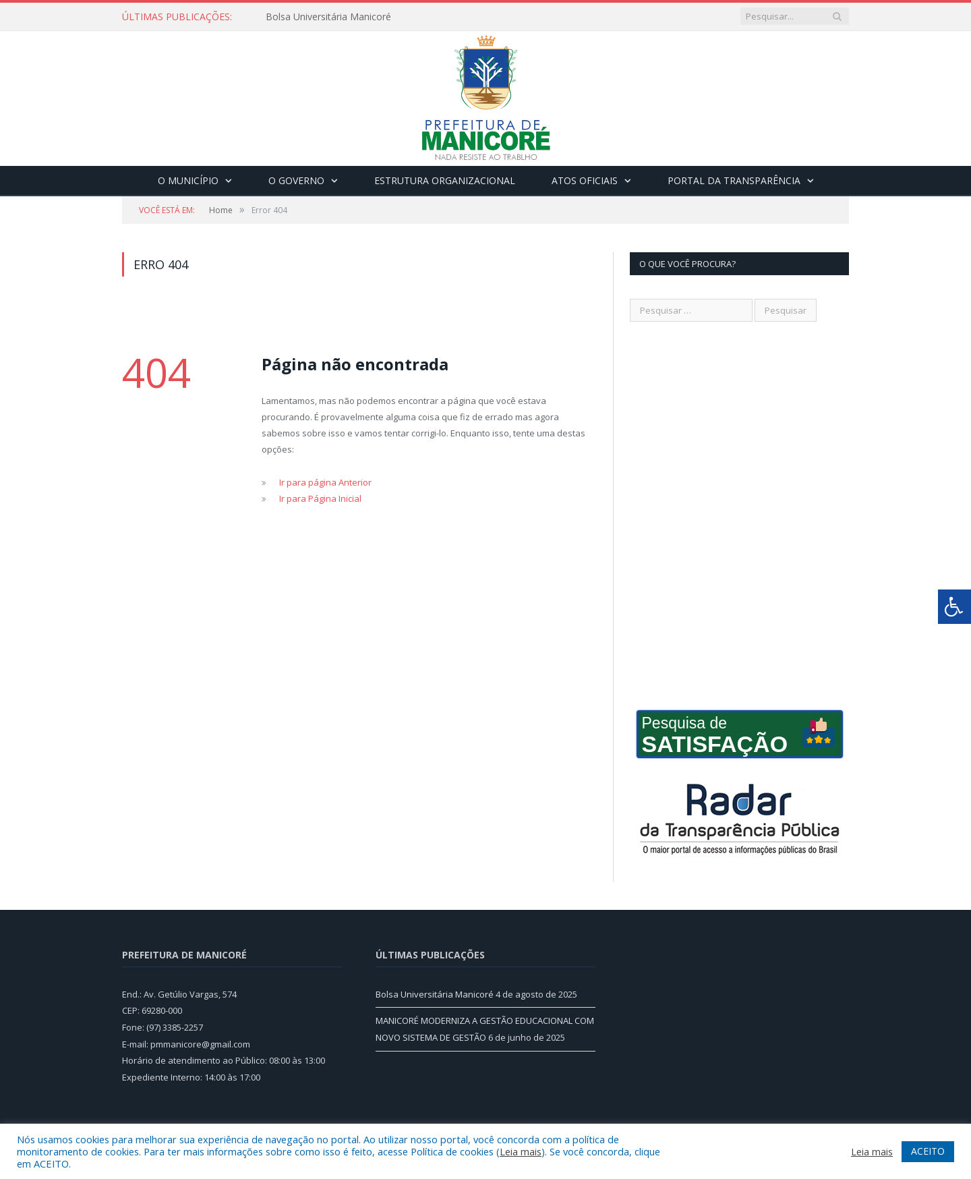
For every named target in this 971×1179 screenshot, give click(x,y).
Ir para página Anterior (325, 482)
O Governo (296, 180)
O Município (188, 180)
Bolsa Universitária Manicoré (328, 17)
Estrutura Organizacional (444, 180)
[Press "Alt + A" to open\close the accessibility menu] (954, 607)
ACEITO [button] (928, 1151)
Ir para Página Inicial (320, 498)
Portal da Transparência (734, 180)
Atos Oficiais (585, 180)
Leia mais (520, 1151)
